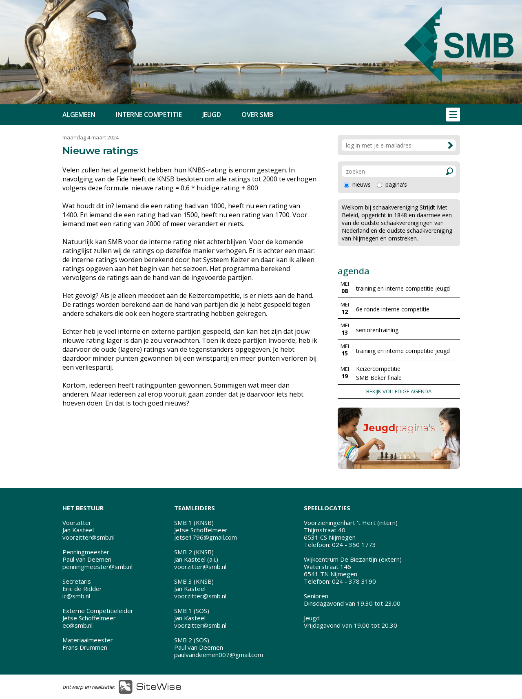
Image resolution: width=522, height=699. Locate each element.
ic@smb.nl (76, 596)
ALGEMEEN (78, 114)
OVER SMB (257, 114)
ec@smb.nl (77, 625)
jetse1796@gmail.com (205, 537)
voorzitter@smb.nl (88, 537)
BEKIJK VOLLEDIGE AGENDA (398, 391)
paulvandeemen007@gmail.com (218, 654)
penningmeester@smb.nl (97, 566)
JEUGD (211, 114)
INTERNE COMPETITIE (149, 114)
